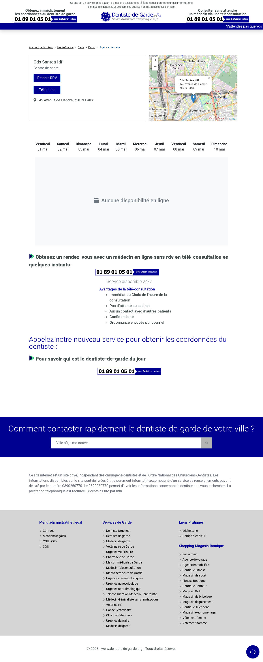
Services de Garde (117, 522)
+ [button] (155, 60)
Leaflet (232, 119)
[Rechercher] (206, 442)
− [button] (155, 67)
